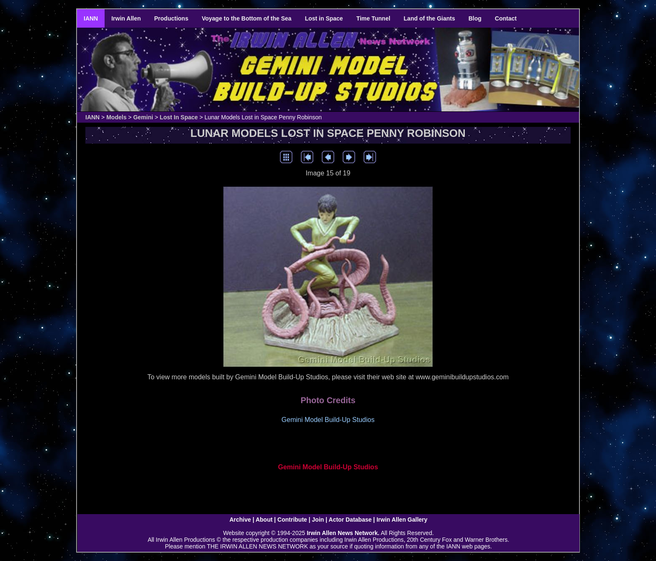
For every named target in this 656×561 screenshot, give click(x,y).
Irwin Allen (126, 18)
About (264, 519)
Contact (506, 18)
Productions (171, 18)
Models (116, 117)
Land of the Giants (429, 18)
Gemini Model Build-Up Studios (328, 467)
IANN (91, 18)
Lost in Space (324, 18)
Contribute (292, 519)
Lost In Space (179, 117)
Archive (240, 519)
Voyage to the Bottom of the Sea (246, 18)
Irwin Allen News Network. (343, 533)
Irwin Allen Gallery (402, 519)
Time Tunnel (373, 18)
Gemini (143, 117)
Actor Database (350, 519)
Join (318, 519)
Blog (475, 18)
